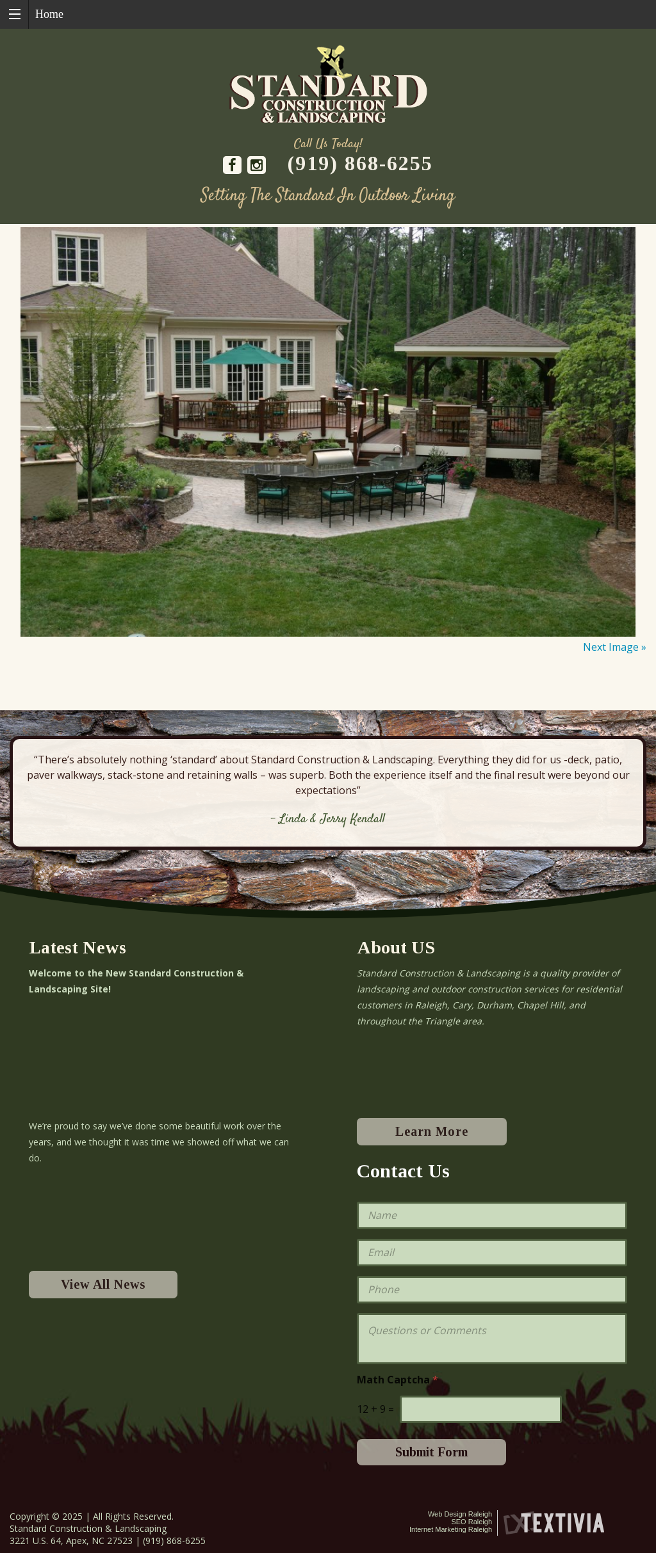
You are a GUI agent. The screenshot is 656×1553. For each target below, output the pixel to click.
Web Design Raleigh (460, 1514)
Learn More (431, 1131)
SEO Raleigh (471, 1521)
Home (49, 14)
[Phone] (492, 1289)
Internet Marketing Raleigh (450, 1529)
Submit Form (431, 1452)
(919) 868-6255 (360, 163)
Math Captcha (397, 1380)
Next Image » (614, 647)
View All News (103, 1284)
